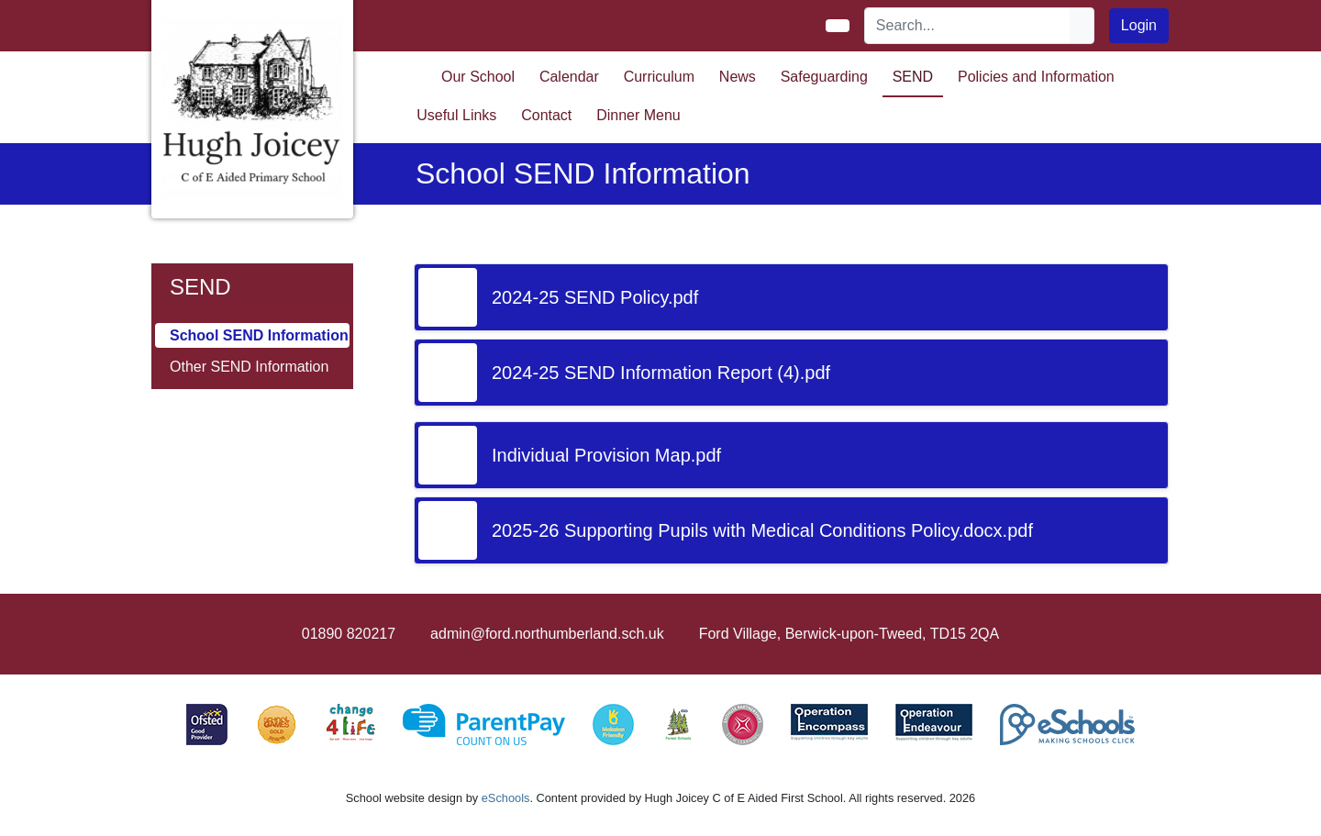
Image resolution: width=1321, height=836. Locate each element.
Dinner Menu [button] (638, 115)
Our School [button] (478, 76)
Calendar (569, 76)
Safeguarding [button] (824, 76)
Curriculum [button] (659, 76)
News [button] (737, 76)
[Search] (968, 25)
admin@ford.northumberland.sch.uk (547, 633)
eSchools (506, 798)
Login (1139, 25)
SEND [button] (913, 76)
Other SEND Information (249, 366)
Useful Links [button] (456, 115)
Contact (546, 115)
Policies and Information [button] (1036, 76)
